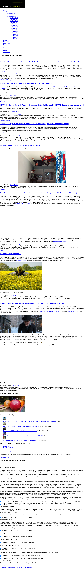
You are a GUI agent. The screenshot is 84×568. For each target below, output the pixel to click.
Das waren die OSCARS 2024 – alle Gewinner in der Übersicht (20, 431)
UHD (5, 101)
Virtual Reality (7, 80)
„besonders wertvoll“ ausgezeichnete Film (49, 311)
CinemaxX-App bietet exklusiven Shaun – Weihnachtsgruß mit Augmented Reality (34, 124)
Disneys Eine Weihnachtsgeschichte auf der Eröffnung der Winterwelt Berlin (32, 303)
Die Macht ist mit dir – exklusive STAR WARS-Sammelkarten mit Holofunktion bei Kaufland (39, 62)
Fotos (1, 250)
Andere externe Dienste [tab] (6, 519)
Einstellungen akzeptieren (7, 567)
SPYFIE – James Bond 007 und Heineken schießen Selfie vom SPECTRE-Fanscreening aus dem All (42, 105)
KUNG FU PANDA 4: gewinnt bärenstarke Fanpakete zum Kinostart (21, 426)
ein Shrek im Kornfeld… (10, 254)
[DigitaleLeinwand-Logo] (12, 7)
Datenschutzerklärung (5, 565)
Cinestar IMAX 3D (73, 311)
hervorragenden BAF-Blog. (60, 241)
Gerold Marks (16, 74)
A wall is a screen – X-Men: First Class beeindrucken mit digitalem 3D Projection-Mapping (38, 193)
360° (1, 80)
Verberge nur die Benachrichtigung (23, 567)
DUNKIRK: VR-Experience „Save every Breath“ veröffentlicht (26, 83)
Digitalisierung (4, 189)
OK (1, 457)
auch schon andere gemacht (22, 203)
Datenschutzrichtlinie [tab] (5, 560)
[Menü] (6, 52)
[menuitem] (43, 10)
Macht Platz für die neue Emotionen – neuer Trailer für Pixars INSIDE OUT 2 (23, 435)
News (1, 58)
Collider (41, 345)
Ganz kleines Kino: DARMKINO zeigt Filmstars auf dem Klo (19, 440)
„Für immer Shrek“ (21, 260)
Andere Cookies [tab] (4, 549)
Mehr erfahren (5, 457)
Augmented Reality (5, 120)
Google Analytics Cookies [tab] (7, 506)
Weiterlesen (3, 71)
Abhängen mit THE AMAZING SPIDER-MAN (20, 145)
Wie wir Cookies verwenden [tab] (7, 467)
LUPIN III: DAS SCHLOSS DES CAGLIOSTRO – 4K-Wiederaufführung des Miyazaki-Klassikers (29, 421)
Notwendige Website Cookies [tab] (8, 479)
